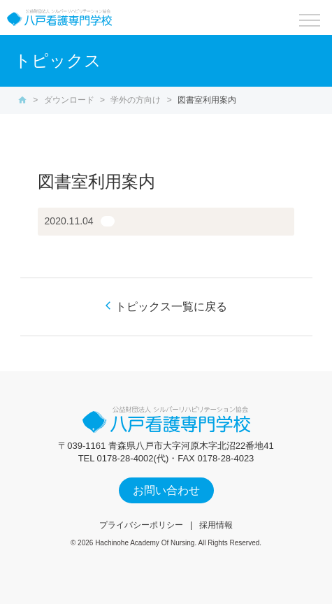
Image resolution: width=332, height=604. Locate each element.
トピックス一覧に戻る (171, 306)
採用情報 (216, 525)
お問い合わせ (166, 490)
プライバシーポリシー (141, 525)
